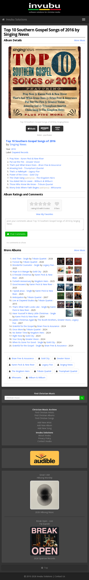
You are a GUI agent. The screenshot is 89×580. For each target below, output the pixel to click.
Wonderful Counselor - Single (26, 265)
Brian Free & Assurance (49, 165)
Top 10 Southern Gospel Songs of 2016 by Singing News (44, 122)
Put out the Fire (17, 161)
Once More (17, 329)
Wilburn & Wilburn (43, 181)
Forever (16, 262)
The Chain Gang (17, 177)
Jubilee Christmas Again (23, 319)
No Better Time (19, 332)
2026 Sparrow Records (44, 558)
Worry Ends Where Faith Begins (24, 187)
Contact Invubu (45, 441)
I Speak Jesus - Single (22, 290)
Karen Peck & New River (32, 158)
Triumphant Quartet (34, 168)
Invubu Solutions (14, 19)
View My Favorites (44, 214)
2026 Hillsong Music (44, 512)
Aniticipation (18, 297)
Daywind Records (20, 152)
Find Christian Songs (44, 418)
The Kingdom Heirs (45, 177)
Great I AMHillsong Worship (44, 476)
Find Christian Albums (44, 415)
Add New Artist (44, 422)
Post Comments (16, 234)
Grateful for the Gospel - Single (26, 345)
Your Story (17, 339)
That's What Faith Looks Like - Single (29, 307)
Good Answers (19, 284)
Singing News (18, 144)
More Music (79, 40)
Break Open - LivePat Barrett (44, 522)
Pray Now (14, 158)
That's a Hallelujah (18, 171)
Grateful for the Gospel (23, 326)
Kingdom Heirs (41, 281)
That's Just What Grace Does (23, 165)
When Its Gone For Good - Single (27, 342)
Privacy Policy (44, 438)
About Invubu (44, 435)
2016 (13, 149)
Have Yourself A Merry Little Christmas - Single (34, 313)
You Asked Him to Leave (21, 181)
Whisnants (56, 187)
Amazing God (16, 168)
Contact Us (60, 576)
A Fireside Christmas (21, 274)
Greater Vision (33, 161)
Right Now (17, 335)
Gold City (34, 174)
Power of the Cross (19, 174)
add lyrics (30, 178)
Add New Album (44, 425)
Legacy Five (34, 171)
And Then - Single (20, 258)
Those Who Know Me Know (23, 184)
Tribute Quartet (45, 184)
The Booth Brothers (47, 319)
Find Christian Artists (44, 412)
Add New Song (44, 428)
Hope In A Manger (20, 271)
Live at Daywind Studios (23, 300)
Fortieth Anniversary (21, 281)
